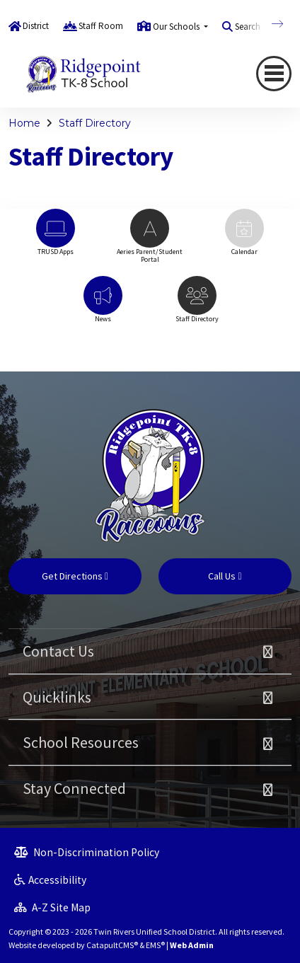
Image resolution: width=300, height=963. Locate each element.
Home (24, 123)
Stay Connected (74, 788)
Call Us (224, 576)
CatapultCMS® (112, 945)
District (36, 26)
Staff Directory (95, 123)
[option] (55, 239)
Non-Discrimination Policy (86, 852)
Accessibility (50, 880)
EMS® (155, 945)
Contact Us (58, 651)
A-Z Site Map (52, 907)
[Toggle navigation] (274, 74)
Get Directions (75, 576)
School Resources (81, 742)
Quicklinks (57, 697)
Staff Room (101, 26)
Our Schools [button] (177, 27)
